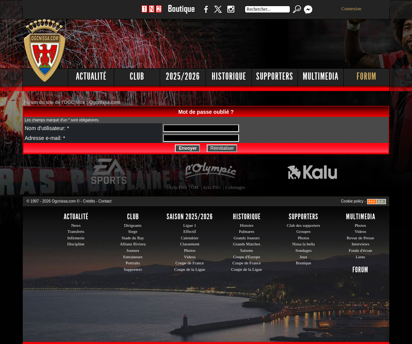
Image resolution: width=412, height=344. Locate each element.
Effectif (189, 231)
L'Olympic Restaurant (210, 171)
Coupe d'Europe (246, 256)
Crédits (89, 201)
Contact (104, 201)
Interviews (361, 244)
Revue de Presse (360, 238)
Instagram (230, 13)
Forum (366, 76)
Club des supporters (303, 225)
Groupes (303, 231)
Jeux (303, 256)
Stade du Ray (133, 238)
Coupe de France (190, 263)
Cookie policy (352, 201)
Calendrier (190, 238)
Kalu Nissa (312, 171)
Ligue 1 (189, 225)
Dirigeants (133, 225)
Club (137, 76)
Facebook (204, 13)
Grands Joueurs (247, 238)
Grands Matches (246, 244)
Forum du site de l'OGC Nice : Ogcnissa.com (72, 102)
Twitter (217, 13)
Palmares (247, 231)
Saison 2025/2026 (190, 216)
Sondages (303, 250)
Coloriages (235, 187)
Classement (189, 244)
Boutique (181, 13)
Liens (360, 256)
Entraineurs (133, 256)
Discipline (75, 244)
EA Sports (110, 171)
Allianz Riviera (133, 244)
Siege (133, 231)
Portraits (133, 263)
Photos (189, 250)
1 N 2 (151, 13)
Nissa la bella (303, 244)
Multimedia (320, 76)
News (75, 225)
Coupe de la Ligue (189, 269)
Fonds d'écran (360, 250)
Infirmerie (76, 238)
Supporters (274, 76)
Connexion (351, 8)
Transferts (76, 231)
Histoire (246, 225)
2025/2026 (183, 76)
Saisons (246, 250)
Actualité (91, 76)
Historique (229, 76)
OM (194, 187)
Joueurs (132, 250)
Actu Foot (177, 187)
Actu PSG (212, 187)
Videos (190, 256)
